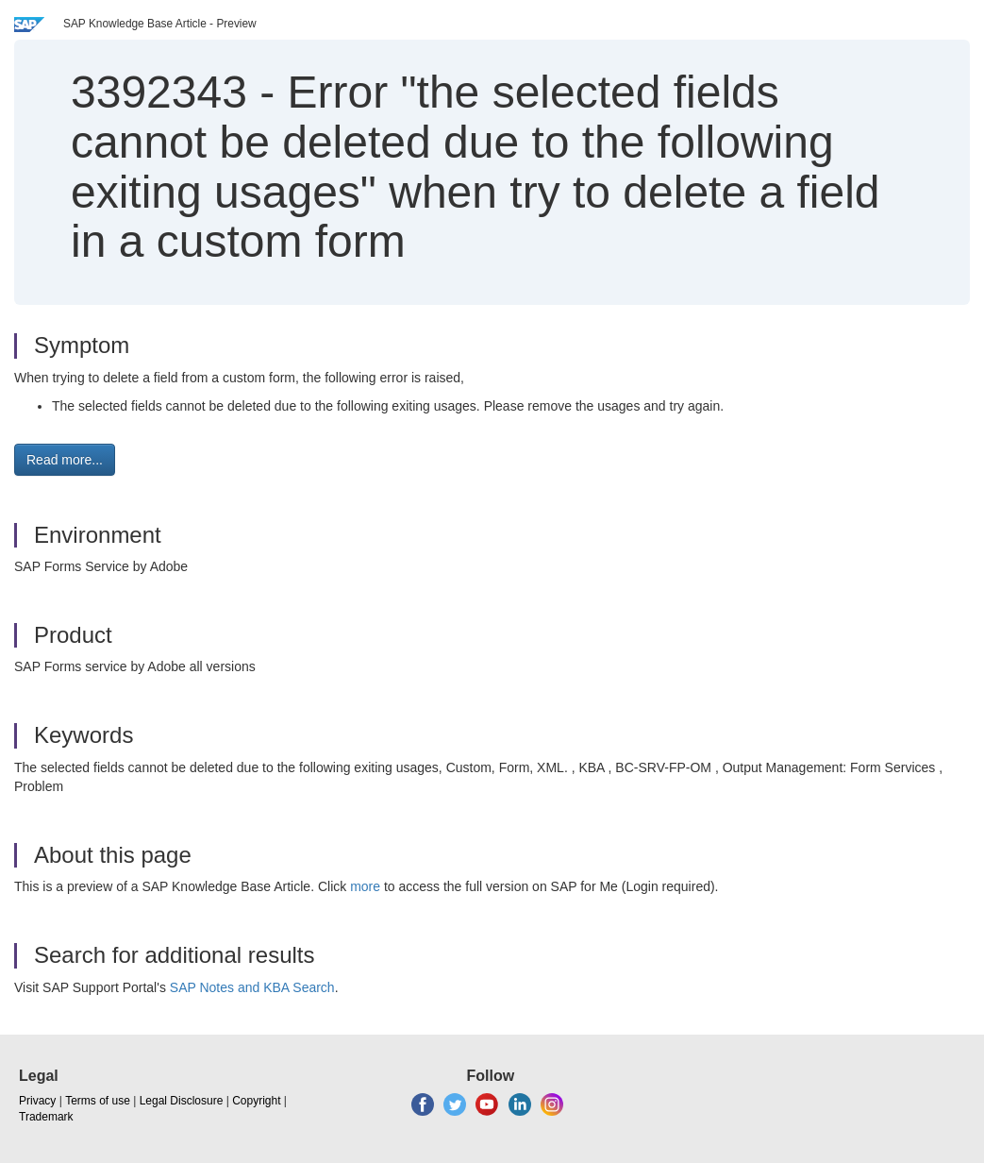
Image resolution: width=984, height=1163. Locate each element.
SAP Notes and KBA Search (252, 987)
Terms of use (97, 1100)
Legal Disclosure (182, 1100)
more (365, 886)
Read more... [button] (64, 459)
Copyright (256, 1100)
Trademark (46, 1116)
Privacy (37, 1100)
